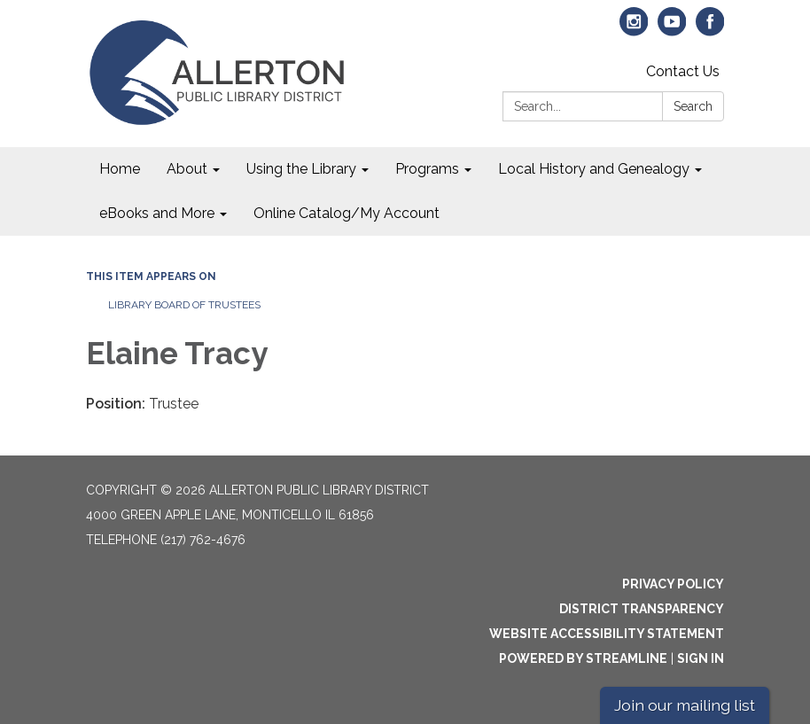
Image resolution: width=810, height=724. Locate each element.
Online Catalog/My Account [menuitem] (346, 213)
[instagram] (634, 30)
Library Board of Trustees (184, 305)
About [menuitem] (187, 168)
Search (693, 106)
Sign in (700, 658)
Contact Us (683, 71)
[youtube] (672, 30)
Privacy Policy (673, 584)
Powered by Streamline (583, 658)
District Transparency (641, 609)
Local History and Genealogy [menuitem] (593, 168)
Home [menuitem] (119, 168)
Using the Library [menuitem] (301, 168)
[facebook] (710, 30)
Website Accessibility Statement (606, 634)
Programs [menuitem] (427, 168)
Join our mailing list (684, 705)
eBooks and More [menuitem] (156, 213)
